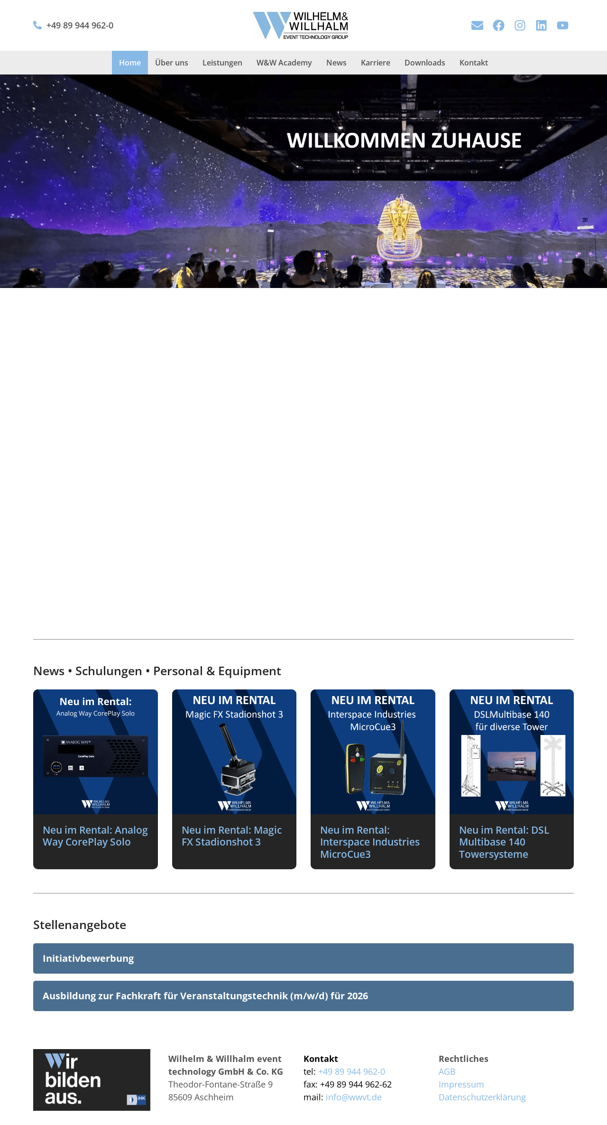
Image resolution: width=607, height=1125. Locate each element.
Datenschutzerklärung (482, 1097)
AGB (447, 1071)
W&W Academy (284, 62)
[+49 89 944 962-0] (37, 25)
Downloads (425, 62)
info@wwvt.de (354, 1097)
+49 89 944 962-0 (79, 25)
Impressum (461, 1084)
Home (130, 62)
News (336, 62)
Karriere (375, 62)
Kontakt (474, 62)
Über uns (171, 62)
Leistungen (222, 62)
